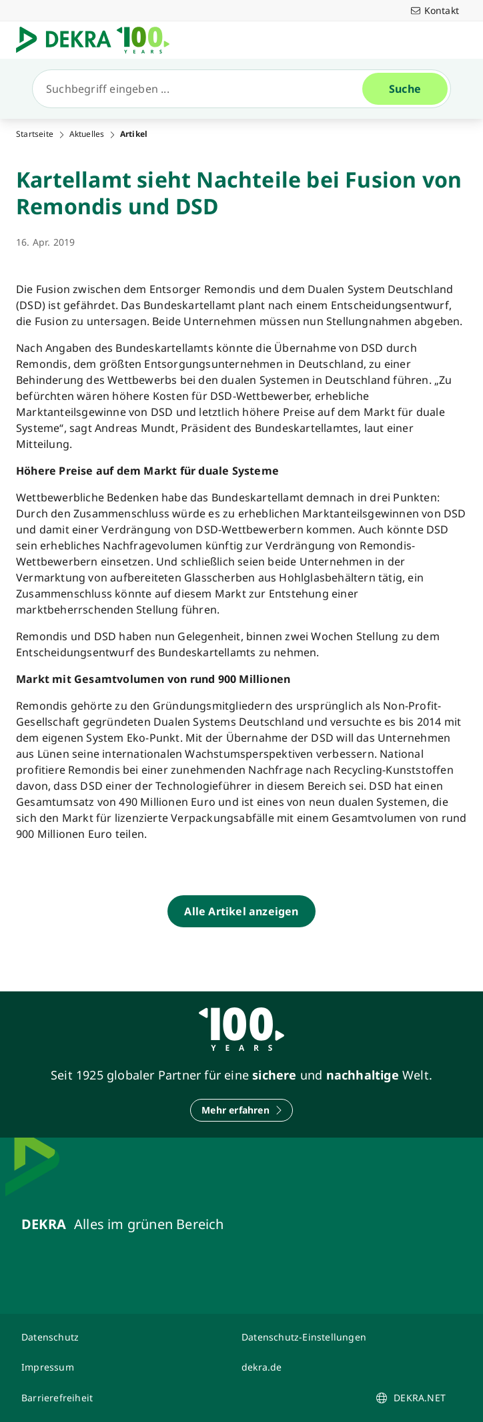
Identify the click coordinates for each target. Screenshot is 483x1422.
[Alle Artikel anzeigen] (241, 911)
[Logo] (98, 40)
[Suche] (202, 89)
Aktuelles (87, 134)
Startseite (34, 134)
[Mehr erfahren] (241, 1110)
